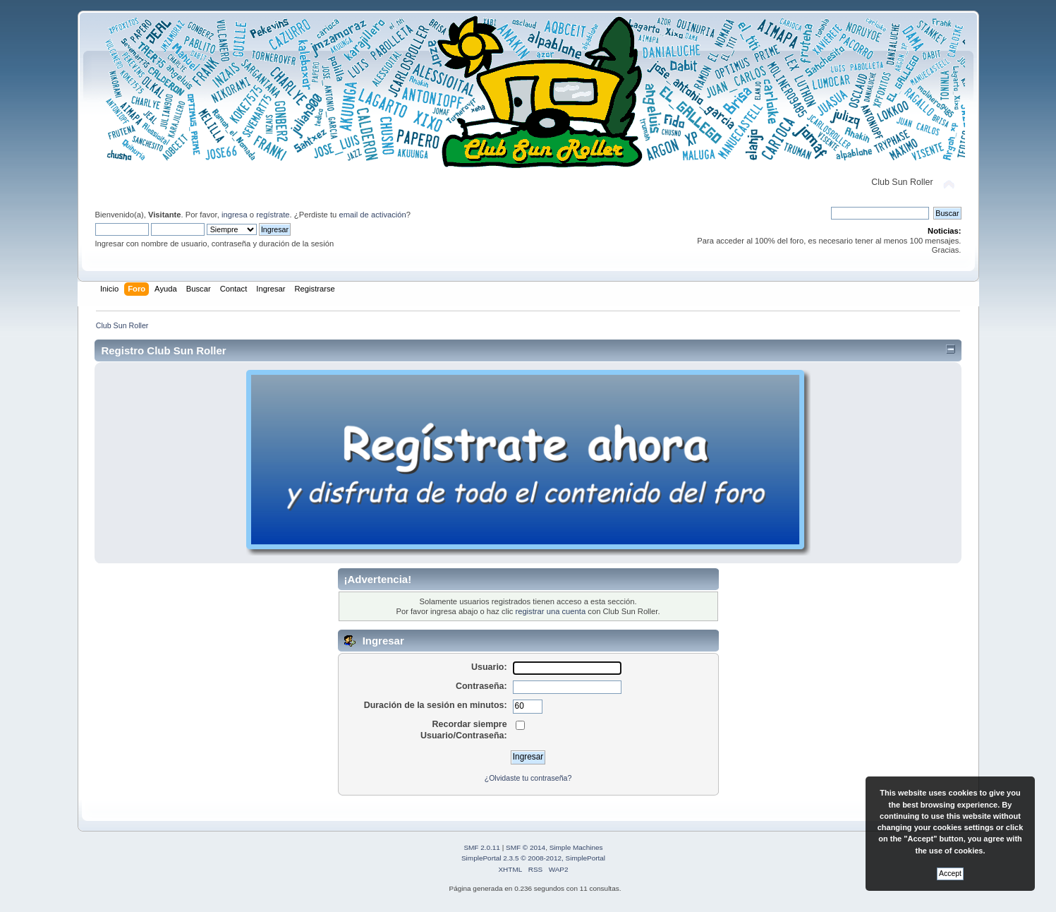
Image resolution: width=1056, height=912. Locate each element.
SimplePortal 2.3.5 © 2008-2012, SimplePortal (533, 858)
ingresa (234, 214)
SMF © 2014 (525, 847)
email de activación (372, 214)
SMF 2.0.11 (481, 847)
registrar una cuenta (550, 611)
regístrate (272, 214)
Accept (950, 873)
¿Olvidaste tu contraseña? (528, 778)
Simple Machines (576, 847)
